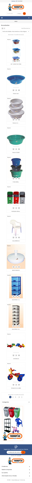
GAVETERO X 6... (16, 329)
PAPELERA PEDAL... (16, 211)
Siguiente (22, 397)
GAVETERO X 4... (16, 299)
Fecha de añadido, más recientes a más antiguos (16, 31)
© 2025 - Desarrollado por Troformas (16, 480)
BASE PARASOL (16, 270)
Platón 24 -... (16, 123)
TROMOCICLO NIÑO (16, 388)
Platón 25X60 (16, 152)
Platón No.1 (16, 93)
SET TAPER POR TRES (16, 64)
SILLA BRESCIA (16, 241)
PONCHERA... (16, 182)
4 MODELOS (16, 358)
